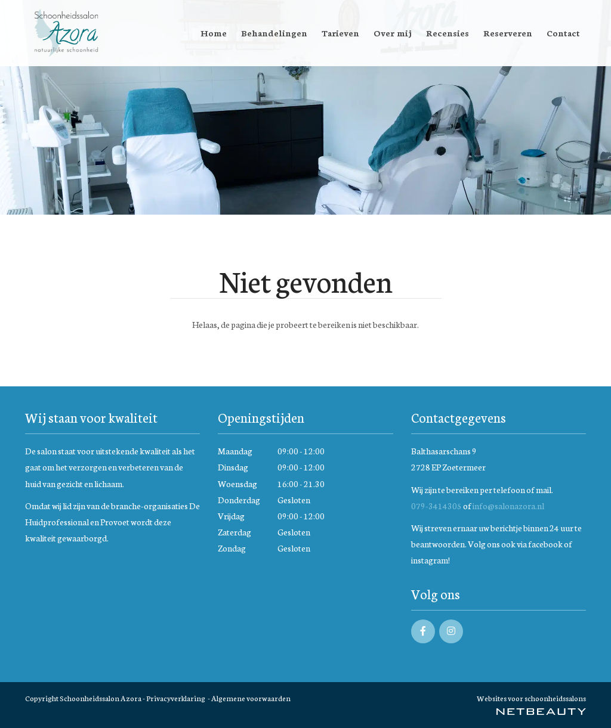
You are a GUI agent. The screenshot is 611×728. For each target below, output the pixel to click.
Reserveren (507, 33)
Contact (563, 33)
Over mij (393, 33)
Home (213, 33)
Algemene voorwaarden (251, 698)
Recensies (447, 33)
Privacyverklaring (175, 698)
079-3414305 (436, 506)
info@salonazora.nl (508, 506)
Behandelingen (274, 33)
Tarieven (340, 33)
